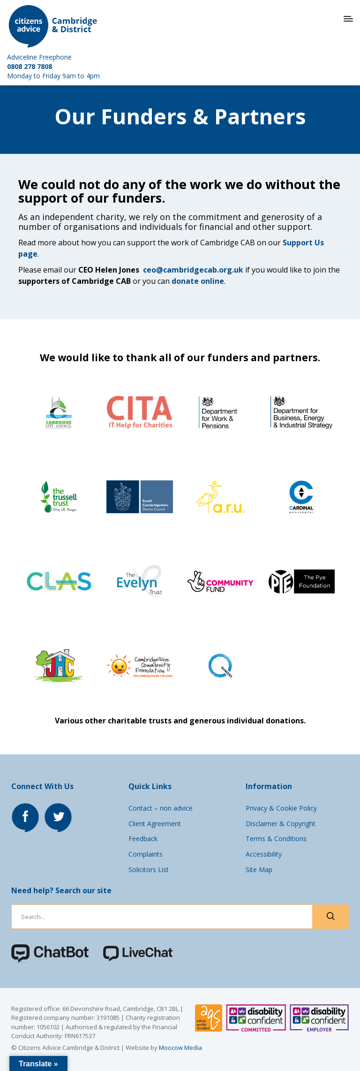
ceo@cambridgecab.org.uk (193, 270)
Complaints (145, 854)
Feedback (143, 838)
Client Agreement (154, 823)
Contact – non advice (160, 808)
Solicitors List (148, 869)
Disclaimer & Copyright (280, 823)
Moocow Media (180, 1047)
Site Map (259, 869)
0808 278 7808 (29, 66)
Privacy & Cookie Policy (281, 808)
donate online (198, 281)
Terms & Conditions (276, 838)
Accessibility (264, 854)
